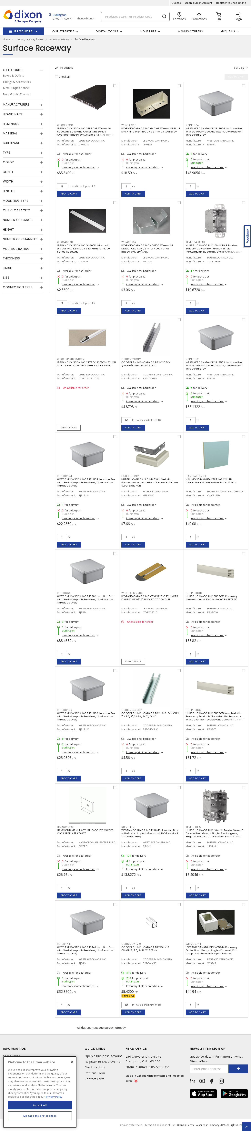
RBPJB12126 (64, 710)
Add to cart (69, 193)
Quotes (176, 3)
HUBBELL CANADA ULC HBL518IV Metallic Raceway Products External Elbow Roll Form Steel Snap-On (149, 482)
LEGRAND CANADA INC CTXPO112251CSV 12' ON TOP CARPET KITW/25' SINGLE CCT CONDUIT (86, 364)
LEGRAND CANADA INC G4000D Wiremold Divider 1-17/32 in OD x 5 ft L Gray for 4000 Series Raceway (83, 248)
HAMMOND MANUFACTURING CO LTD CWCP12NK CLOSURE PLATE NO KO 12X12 (211, 481)
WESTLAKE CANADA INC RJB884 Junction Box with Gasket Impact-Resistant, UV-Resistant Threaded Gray (85, 599)
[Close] (71, 1062)
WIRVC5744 (193, 944)
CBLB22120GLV (131, 359)
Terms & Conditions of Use (160, 1125)
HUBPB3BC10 (194, 593)
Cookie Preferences (131, 1125)
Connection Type (17, 287)
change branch (86, 18)
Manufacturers (190, 31)
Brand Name (13, 114)
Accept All (40, 1105)
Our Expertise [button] (63, 31)
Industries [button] (148, 31)
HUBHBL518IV (130, 476)
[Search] (135, 16)
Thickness (11, 258)
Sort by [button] (239, 67)
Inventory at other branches (78, 167)
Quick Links (95, 1049)
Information (14, 1049)
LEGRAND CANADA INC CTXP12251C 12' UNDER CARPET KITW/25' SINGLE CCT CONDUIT (149, 598)
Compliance (11, 1056)
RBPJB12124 (64, 476)
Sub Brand (12, 143)
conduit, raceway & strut (29, 39)
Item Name (11, 124)
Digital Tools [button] (107, 31)
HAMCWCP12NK (196, 476)
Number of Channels (20, 239)
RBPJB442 (128, 827)
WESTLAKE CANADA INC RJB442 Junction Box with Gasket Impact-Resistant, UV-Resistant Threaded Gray (149, 833)
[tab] (23, 70)
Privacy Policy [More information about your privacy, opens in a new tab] (54, 1096)
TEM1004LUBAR (195, 242)
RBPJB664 (192, 125)
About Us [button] (227, 31)
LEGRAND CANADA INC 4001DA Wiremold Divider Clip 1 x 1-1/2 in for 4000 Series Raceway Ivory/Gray (147, 248)
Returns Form (95, 1073)
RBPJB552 (192, 359)
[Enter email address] (209, 1068)
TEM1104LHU (193, 827)
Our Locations (95, 1067)
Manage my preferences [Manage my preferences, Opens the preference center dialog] (40, 1115)
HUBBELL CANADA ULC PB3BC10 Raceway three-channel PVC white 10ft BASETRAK (212, 598)
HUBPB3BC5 (194, 710)
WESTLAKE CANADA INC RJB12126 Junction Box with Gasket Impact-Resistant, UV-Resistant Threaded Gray (86, 716)
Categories (13, 70)
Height (8, 229)
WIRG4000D (65, 242)
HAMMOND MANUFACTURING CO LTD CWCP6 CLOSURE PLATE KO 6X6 (85, 832)
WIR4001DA (128, 242)
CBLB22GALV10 (131, 944)
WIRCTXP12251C (131, 593)
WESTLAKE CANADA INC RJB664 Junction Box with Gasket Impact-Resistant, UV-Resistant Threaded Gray (214, 131)
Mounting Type (15, 201)
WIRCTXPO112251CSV (71, 359)
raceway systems (59, 39)
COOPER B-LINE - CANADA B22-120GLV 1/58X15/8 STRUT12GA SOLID (145, 364)
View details (69, 427)
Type (6, 153)
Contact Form (95, 1079)
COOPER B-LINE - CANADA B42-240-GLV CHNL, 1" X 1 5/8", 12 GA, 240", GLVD (150, 715)
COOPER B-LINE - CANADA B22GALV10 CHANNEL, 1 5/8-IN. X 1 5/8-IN (145, 949)
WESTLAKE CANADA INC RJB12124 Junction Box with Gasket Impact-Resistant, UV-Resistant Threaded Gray (86, 482)
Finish (7, 268)
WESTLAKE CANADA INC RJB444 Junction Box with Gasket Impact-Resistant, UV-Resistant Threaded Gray (85, 950)
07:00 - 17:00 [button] (61, 18)
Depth (8, 172)
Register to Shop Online (231, 3)
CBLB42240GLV (131, 710)
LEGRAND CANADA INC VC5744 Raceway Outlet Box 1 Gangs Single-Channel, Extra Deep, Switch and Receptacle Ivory (212, 950)
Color (8, 162)
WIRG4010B (128, 125)
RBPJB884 (64, 593)
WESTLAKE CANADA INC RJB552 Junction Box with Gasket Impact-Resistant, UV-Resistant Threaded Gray (214, 365)
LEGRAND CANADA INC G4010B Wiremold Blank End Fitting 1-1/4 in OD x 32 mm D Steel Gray (150, 130)
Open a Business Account (103, 1056)
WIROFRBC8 (65, 125)
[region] (40, 1092)
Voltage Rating (16, 249)
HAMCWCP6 (65, 827)
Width (8, 181)
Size (6, 278)
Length (9, 191)
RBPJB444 (63, 944)
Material (10, 133)
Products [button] (23, 31)
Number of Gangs (18, 220)
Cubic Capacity (16, 210)
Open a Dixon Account (198, 3)
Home (6, 39)
